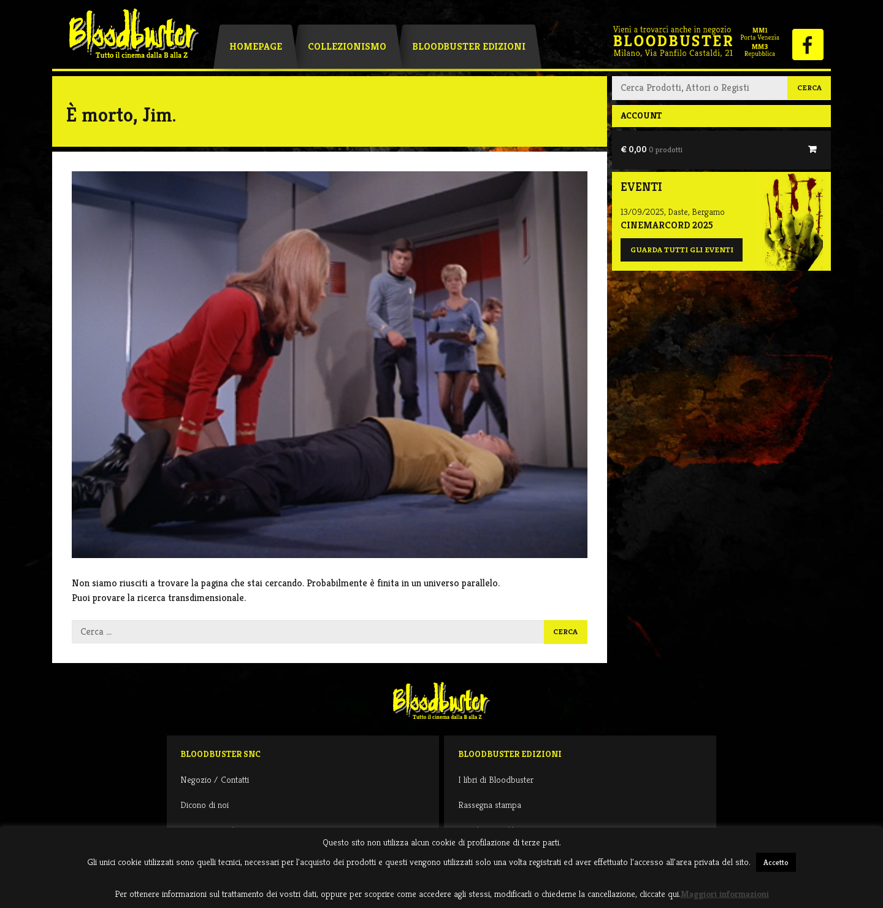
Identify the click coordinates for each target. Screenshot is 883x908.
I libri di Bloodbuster (495, 779)
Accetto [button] (776, 862)
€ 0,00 (651, 149)
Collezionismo (347, 46)
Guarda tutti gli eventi (681, 250)
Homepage (255, 46)
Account (641, 115)
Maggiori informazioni (725, 893)
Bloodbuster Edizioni (469, 46)
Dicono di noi (204, 804)
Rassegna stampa (489, 804)
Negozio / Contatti (214, 779)
